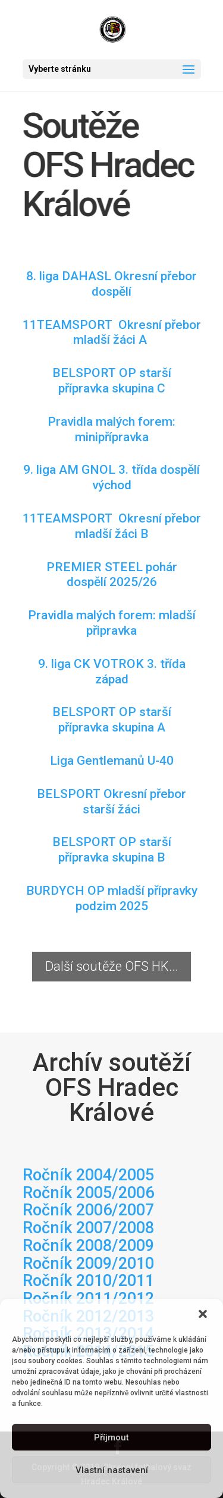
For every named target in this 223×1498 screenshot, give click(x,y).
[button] (204, 1315)
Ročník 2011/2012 (88, 1298)
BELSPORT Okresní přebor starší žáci (111, 801)
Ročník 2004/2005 (88, 1175)
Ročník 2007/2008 (88, 1227)
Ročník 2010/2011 (88, 1280)
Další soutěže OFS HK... (111, 966)
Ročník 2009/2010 (88, 1263)
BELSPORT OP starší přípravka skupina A (111, 719)
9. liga (111, 477)
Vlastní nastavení (112, 1470)
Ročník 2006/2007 (88, 1210)
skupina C (111, 380)
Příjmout (111, 1437)
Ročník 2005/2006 (88, 1192)
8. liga (111, 284)
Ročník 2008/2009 (88, 1245)
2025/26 (111, 575)
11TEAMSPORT (112, 332)
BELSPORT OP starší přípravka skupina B (111, 849)
